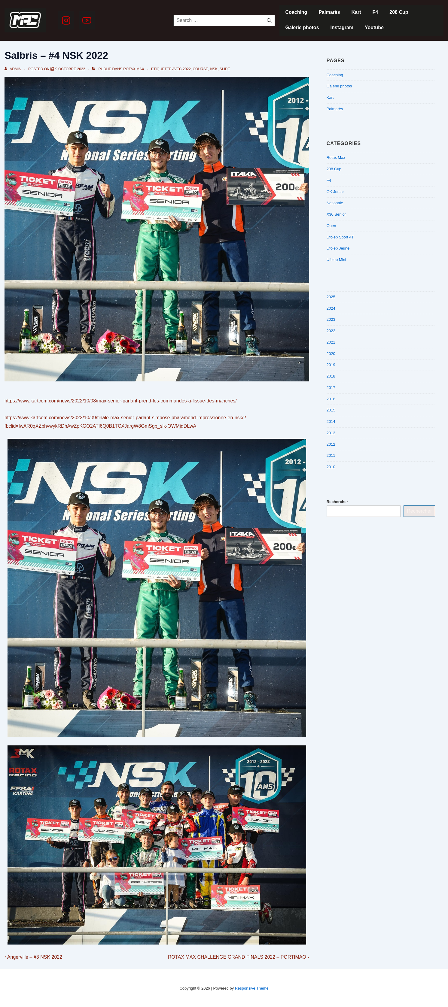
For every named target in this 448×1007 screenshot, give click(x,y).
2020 (331, 353)
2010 (331, 467)
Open (331, 225)
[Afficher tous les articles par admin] (13, 69)
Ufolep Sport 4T (340, 237)
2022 (187, 69)
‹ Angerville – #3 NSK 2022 (33, 957)
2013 (331, 433)
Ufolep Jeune (338, 248)
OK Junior (335, 192)
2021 (331, 342)
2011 (331, 455)
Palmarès (329, 12)
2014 (331, 421)
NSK (214, 69)
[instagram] (66, 20)
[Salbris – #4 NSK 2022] (70, 69)
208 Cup (398, 12)
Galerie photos (302, 27)
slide (225, 69)
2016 (331, 399)
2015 (331, 410)
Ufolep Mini (336, 259)
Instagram (342, 27)
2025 (331, 297)
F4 (375, 12)
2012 (331, 444)
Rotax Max (133, 69)
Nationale (335, 203)
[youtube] (87, 20)
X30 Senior (336, 214)
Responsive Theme (252, 988)
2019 (331, 364)
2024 (331, 308)
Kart (356, 12)
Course (200, 69)
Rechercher (337, 501)
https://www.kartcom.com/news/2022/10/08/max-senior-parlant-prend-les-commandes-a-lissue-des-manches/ (121, 400)
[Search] (269, 20)
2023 (331, 319)
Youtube (374, 27)
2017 (331, 387)
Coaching (296, 12)
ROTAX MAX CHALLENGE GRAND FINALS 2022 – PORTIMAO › (238, 957)
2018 (331, 376)
